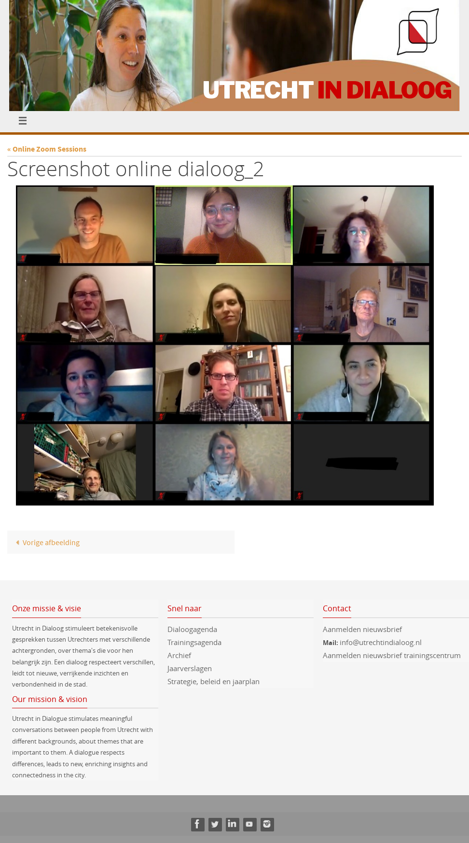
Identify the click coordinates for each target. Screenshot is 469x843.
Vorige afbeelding (45, 542)
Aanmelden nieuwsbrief (362, 629)
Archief (179, 655)
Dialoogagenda (192, 629)
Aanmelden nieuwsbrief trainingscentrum (393, 655)
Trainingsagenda (194, 642)
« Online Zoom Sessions (46, 149)
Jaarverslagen (189, 668)
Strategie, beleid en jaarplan (213, 681)
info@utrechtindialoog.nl (381, 642)
